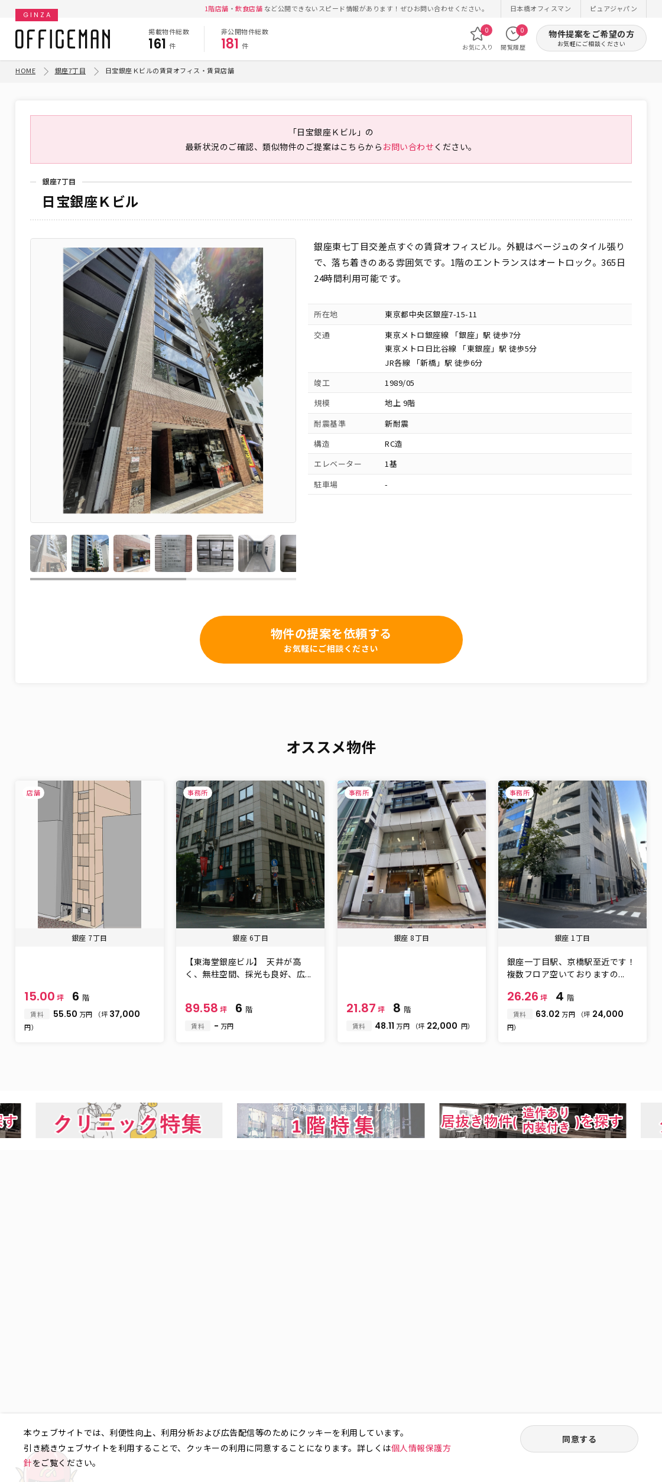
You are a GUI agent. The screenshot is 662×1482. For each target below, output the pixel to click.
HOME (25, 70)
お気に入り (478, 38)
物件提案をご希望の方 (591, 38)
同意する (579, 1439)
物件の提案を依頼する (331, 640)
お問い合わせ (408, 146)
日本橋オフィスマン (541, 8)
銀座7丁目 (70, 70)
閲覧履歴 (513, 38)
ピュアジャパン (614, 8)
